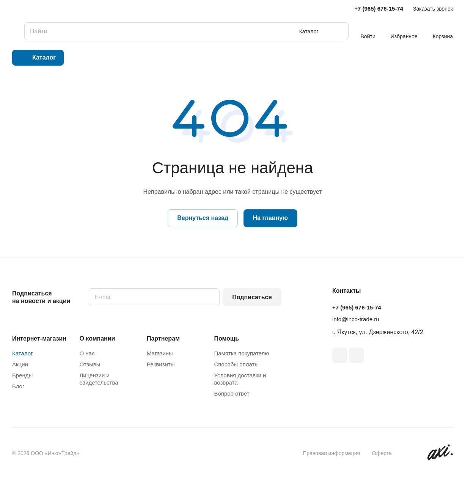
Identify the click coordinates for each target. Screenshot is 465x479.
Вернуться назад (202, 218)
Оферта (382, 453)
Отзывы (89, 364)
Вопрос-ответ (231, 393)
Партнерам (163, 338)
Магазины (160, 353)
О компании (97, 338)
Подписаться (252, 297)
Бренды (22, 375)
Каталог (22, 353)
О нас (86, 353)
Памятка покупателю (241, 353)
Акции (20, 364)
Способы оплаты (236, 364)
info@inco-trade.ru (355, 319)
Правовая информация (331, 453)
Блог (18, 386)
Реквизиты (161, 364)
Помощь (226, 338)
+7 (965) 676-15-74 (378, 8)
